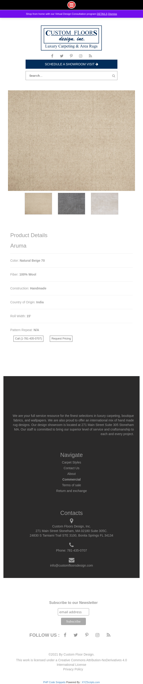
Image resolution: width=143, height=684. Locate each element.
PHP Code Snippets (54, 682)
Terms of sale (71, 485)
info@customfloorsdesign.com (71, 565)
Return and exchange (71, 491)
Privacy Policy (73, 669)
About (71, 474)
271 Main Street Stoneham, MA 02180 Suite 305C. (71, 531)
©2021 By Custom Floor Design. (72, 654)
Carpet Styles (71, 462)
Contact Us (71, 468)
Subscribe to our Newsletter (73, 603)
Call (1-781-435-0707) (28, 338)
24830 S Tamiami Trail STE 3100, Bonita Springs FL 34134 (71, 535)
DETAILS (102, 14)
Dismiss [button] (112, 14)
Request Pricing (61, 338)
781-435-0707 (77, 550)
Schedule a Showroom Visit (71, 64)
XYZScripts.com (91, 682)
